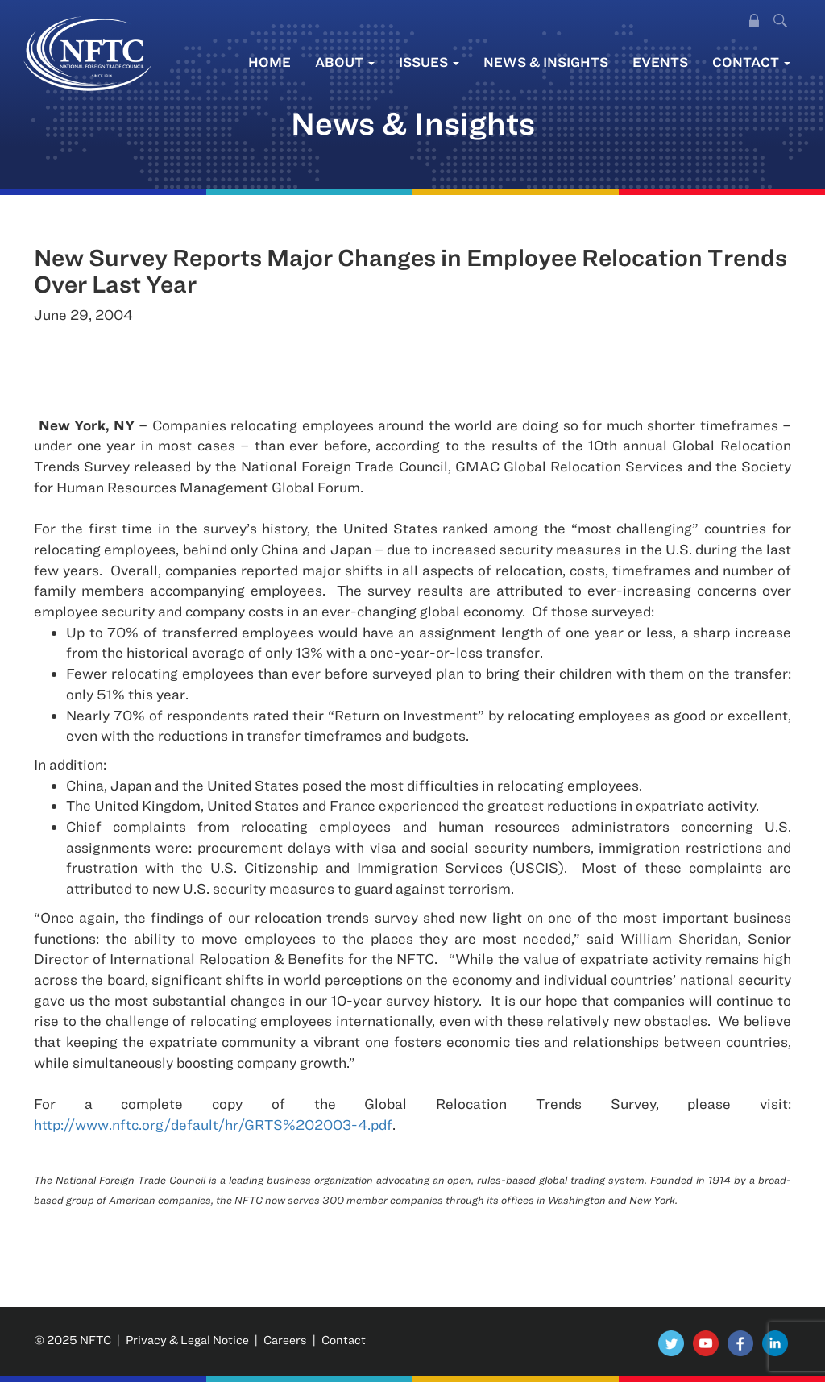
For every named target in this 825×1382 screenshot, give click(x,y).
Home (269, 61)
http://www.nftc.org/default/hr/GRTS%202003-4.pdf (213, 1124)
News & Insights (545, 61)
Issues (429, 61)
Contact (751, 61)
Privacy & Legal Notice (187, 1340)
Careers (285, 1340)
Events (660, 61)
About (345, 61)
